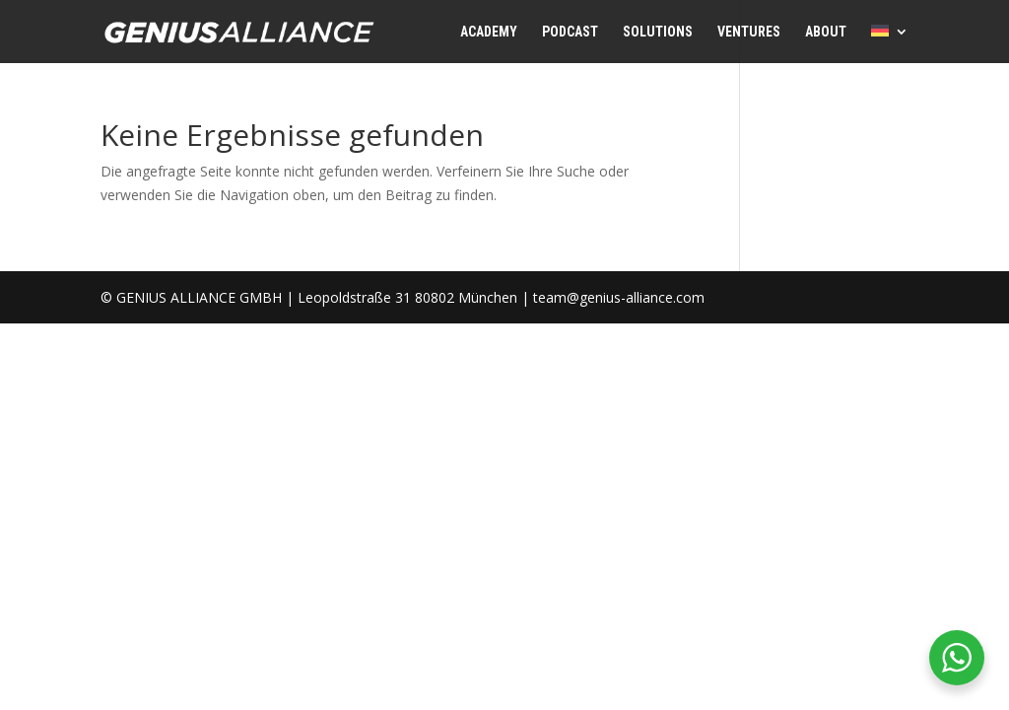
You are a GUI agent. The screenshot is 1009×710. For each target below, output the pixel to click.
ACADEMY (488, 32)
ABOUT (825, 32)
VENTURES (748, 32)
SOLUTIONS (658, 32)
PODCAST (570, 32)
